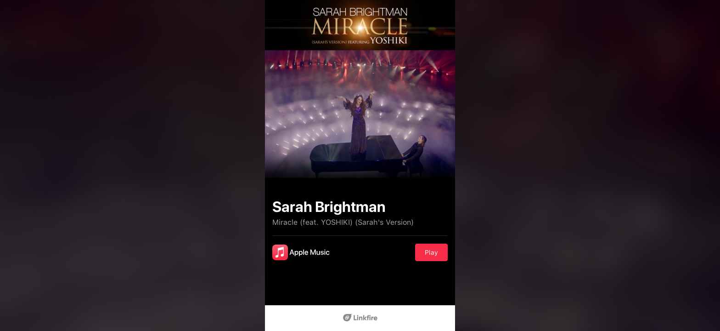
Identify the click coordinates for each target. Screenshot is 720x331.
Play (431, 252)
